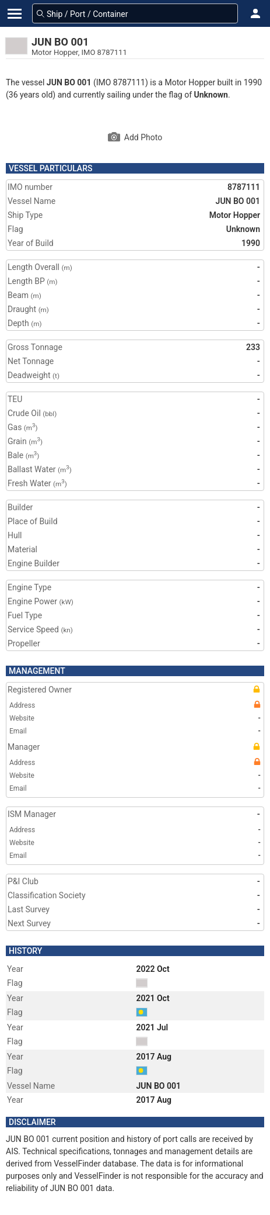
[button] (255, 13)
